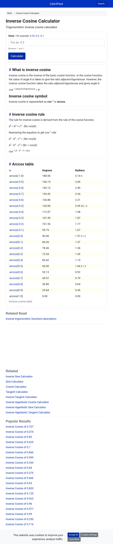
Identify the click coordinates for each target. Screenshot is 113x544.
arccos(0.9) (16, 290)
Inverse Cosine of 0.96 (19, 503)
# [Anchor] (10, 70)
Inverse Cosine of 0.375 (19, 472)
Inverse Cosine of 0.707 (19, 426)
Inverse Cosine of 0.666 (19, 478)
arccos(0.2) (16, 248)
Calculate (17, 56)
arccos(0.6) (16, 272)
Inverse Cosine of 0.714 (19, 524)
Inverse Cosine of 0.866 (19, 452)
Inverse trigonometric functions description (31, 318)
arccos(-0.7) (16, 193)
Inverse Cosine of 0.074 (19, 431)
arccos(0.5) (16, 266)
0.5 (37, 35)
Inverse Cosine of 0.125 (19, 493)
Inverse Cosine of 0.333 (19, 462)
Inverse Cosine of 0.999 (19, 457)
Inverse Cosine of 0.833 (19, 488)
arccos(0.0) (16, 236)
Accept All (73, 535)
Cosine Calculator (16, 386)
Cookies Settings (89, 535)
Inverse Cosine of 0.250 (19, 519)
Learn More (74, 539)
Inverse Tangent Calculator (21, 397)
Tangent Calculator (17, 391)
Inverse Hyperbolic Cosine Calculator (27, 402)
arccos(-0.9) (16, 181)
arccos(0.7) (16, 278)
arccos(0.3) (16, 254)
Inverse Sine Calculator (19, 376)
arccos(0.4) (16, 260)
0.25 (32, 35)
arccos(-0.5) (16, 205)
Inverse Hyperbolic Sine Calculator (26, 407)
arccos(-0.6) (16, 199)
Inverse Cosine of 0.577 (19, 508)
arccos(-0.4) (16, 211)
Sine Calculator (15, 381)
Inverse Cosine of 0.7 (18, 447)
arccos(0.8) (16, 284)
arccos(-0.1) (16, 229)
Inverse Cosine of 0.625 (19, 442)
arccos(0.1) (16, 242)
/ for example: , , (26, 35)
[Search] (102, 3)
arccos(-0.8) (16, 187)
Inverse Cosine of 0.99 (19, 514)
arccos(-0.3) (16, 217)
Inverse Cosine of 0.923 (19, 498)
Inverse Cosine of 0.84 (19, 467)
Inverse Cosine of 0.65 (19, 483)
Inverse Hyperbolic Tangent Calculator (28, 412)
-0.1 (42, 35)
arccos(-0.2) (16, 223)
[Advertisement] (56, 347)
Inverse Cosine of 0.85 (19, 436)
